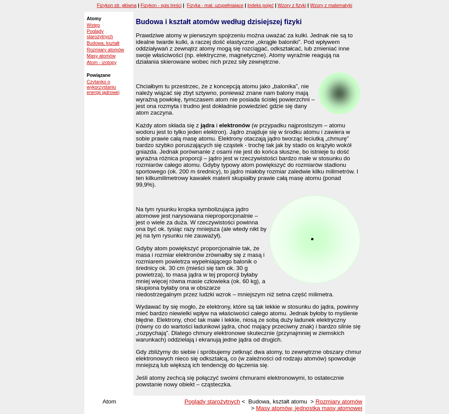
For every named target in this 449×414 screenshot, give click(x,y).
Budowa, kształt (103, 43)
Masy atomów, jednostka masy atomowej (309, 408)
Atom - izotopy (102, 62)
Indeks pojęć (261, 5)
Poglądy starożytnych (100, 34)
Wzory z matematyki (331, 5)
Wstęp (93, 25)
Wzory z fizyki (291, 5)
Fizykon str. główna (117, 5)
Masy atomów (101, 55)
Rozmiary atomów (105, 49)
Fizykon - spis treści (161, 5)
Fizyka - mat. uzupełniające (215, 5)
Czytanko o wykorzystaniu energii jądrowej (103, 87)
